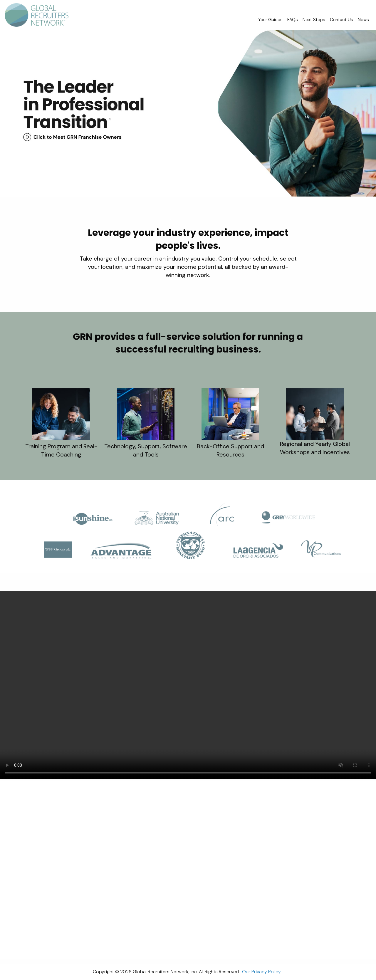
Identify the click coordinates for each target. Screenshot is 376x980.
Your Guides (270, 20)
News (363, 20)
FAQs (292, 20)
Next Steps (314, 20)
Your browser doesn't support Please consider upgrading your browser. (188, 685)
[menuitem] (39, 15)
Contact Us (341, 20)
